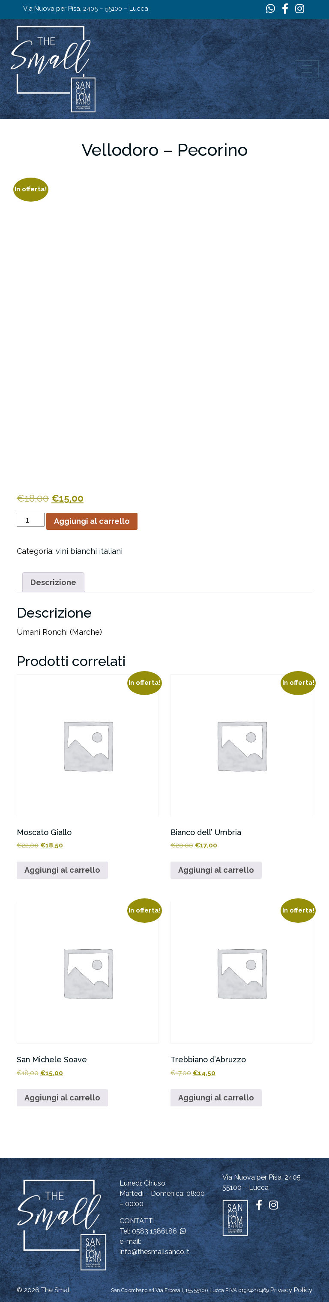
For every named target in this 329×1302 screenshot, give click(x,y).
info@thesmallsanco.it (154, 1252)
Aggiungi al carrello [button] (62, 869)
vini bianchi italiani (89, 551)
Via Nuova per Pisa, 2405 (261, 1177)
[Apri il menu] (307, 68)
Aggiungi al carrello (92, 521)
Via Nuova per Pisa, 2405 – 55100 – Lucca (85, 8)
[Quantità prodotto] (31, 520)
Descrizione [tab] (53, 582)
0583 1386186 (154, 1231)
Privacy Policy (291, 1290)
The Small (56, 1290)
